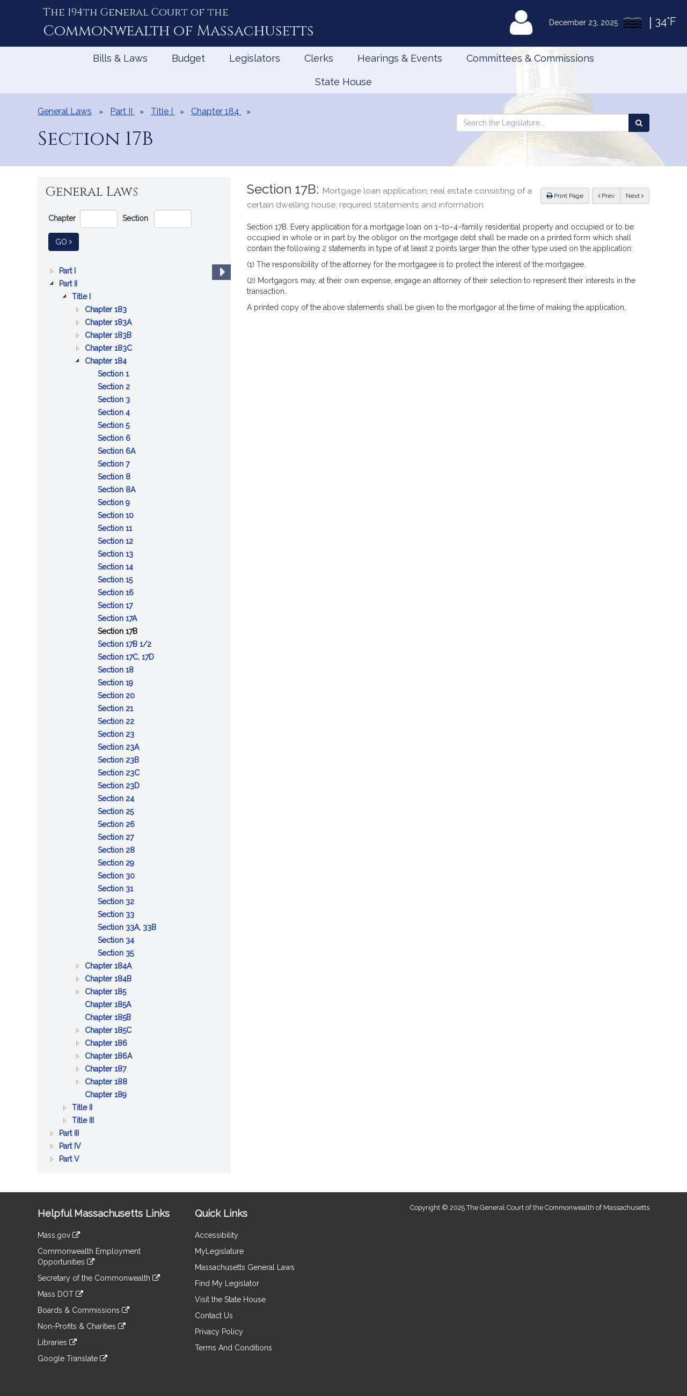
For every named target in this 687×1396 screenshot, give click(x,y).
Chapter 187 (106, 1068)
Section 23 (117, 734)
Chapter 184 (107, 360)
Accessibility (216, 1235)
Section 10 (117, 515)
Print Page (564, 196)
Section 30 (117, 875)
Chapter (62, 218)
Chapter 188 (107, 1081)
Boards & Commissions (83, 1310)
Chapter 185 (106, 991)
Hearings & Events (399, 58)
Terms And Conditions (233, 1347)
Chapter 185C (109, 1030)
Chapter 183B (109, 335)
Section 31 (116, 888)
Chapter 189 (107, 1094)
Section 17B (119, 631)
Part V (70, 1159)
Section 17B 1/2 (126, 644)
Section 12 (116, 541)
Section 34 (117, 940)
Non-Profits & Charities (82, 1326)
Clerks (318, 58)
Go (67, 241)
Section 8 (115, 476)
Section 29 (117, 862)
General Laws (65, 111)
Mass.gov (59, 1235)
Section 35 (117, 953)
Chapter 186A (109, 1056)
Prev (609, 195)
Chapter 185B (109, 1017)
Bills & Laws (120, 58)
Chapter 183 (107, 309)
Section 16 (117, 592)
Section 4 (115, 412)
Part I (68, 270)
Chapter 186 (107, 1043)
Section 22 (117, 721)
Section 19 (116, 682)
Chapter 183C (109, 348)
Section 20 (117, 695)
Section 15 (116, 579)
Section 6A (117, 451)
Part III (70, 1133)
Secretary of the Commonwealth (99, 1278)
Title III (84, 1120)
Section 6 (115, 438)
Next (635, 196)
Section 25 (117, 811)
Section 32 (117, 901)
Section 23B (119, 760)
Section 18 (117, 669)
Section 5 (114, 425)
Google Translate (72, 1358)
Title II (83, 1107)
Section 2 (115, 386)
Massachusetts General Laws (245, 1267)
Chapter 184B (109, 978)
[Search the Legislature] (638, 123)
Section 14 (116, 566)
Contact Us (214, 1315)
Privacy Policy (219, 1331)
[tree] (134, 714)
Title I (82, 296)
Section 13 (116, 554)
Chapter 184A (109, 965)
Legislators (254, 58)
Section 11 (116, 528)
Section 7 (114, 463)
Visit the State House (230, 1299)
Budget (188, 58)
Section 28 (117, 850)
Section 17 (116, 605)
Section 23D (120, 785)
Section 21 (116, 708)
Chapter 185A (109, 1004)
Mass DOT (60, 1294)
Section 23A (119, 747)
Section (135, 218)
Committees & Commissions (530, 58)
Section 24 (117, 798)
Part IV (71, 1146)
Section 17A (118, 618)
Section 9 (115, 502)
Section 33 (117, 914)
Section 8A (117, 489)
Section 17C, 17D (127, 657)
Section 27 (117, 837)
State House (343, 81)
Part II (69, 283)
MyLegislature (219, 1251)
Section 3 (115, 399)
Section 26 (117, 824)
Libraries (57, 1342)
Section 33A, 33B (128, 927)
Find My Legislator (227, 1283)
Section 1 (114, 373)
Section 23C (120, 772)
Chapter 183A (109, 322)
